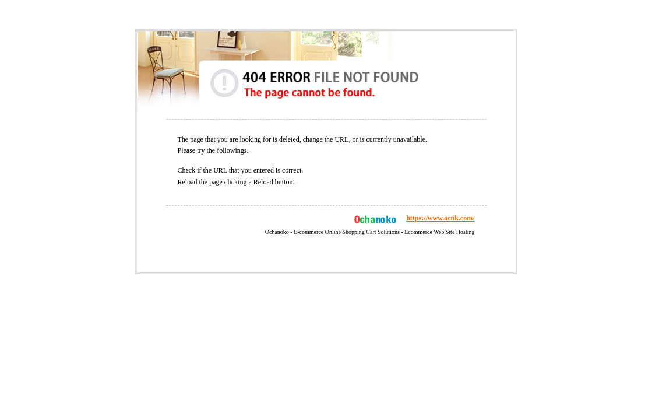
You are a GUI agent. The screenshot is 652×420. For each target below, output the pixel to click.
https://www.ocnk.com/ (440, 218)
